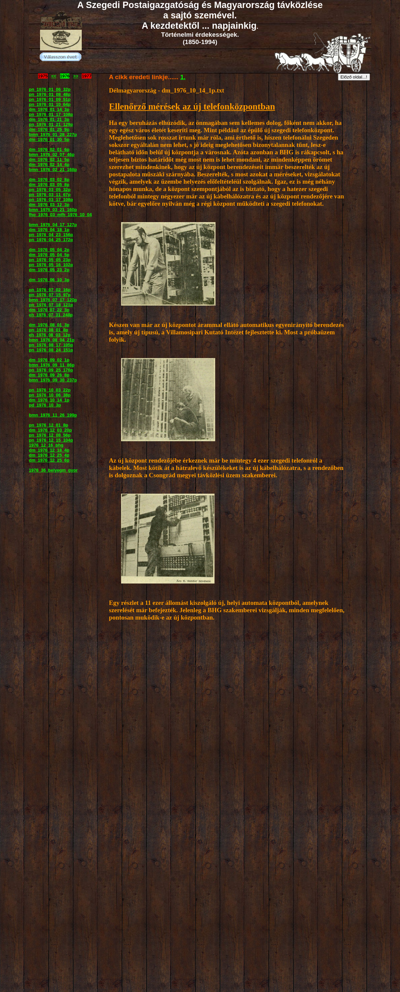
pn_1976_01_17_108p (51, 114)
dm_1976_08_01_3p (49, 324)
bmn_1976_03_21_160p (53, 209)
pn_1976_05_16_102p (51, 264)
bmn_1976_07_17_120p (53, 299)
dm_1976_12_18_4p (49, 450)
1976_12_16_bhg (46, 445)
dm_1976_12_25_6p (49, 460)
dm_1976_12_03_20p (50, 430)
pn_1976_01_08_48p (50, 94)
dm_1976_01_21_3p (49, 119)
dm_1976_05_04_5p (49, 254)
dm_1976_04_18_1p (49, 229)
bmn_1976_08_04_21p (52, 339)
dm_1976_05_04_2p (49, 249)
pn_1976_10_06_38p (50, 394)
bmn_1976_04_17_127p (53, 224)
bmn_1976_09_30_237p (53, 379)
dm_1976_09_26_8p (49, 374)
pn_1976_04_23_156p (51, 234)
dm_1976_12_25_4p (49, 455)
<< (53, 75)
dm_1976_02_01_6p (49, 149)
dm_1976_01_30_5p (49, 139)
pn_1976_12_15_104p (51, 440)
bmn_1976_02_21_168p (53, 169)
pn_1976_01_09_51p (50, 99)
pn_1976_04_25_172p (51, 239)
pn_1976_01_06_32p (50, 89)
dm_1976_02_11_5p (49, 159)
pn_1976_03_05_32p (50, 189)
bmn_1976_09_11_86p (52, 364)
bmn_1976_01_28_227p (53, 134)
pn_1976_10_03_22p (50, 389)
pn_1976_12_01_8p (48, 425)
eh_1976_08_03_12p (49, 334)
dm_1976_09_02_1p (49, 359)
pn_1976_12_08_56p (50, 435)
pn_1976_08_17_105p (51, 344)
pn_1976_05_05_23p (50, 259)
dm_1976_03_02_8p (49, 179)
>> (75, 75)
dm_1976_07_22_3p (49, 309)
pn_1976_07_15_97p (50, 294)
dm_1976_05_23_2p (49, 269)
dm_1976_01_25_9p (49, 129)
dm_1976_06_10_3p (49, 279)
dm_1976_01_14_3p (49, 109)
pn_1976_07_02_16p (50, 289)
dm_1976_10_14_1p (49, 399)
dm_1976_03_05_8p (49, 184)
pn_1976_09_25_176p (51, 369)
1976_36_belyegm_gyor (53, 470)
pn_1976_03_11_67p (50, 194)
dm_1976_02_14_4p (49, 164)
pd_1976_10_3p (45, 404)
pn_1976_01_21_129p (51, 124)
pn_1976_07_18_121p (51, 304)
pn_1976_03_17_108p (51, 199)
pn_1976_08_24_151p (51, 349)
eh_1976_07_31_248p (51, 314)
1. (182, 76)
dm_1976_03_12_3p (49, 204)
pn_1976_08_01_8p (48, 329)
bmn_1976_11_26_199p (53, 415)
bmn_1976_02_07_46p (52, 154)
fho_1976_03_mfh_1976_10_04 (60, 214)
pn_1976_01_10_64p (50, 104)
